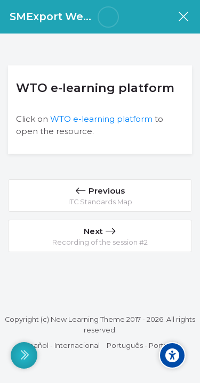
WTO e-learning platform (101, 119)
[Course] (183, 17)
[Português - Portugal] (143, 345)
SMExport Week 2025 (67, 16)
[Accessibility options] (172, 355)
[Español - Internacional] (60, 345)
